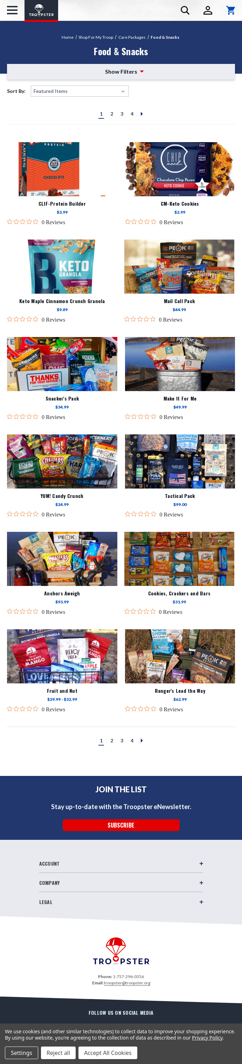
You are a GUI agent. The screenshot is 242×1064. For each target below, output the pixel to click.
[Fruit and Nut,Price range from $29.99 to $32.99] (62, 656)
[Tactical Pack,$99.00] (180, 461)
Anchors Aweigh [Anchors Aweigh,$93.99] (62, 593)
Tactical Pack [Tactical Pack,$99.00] (180, 495)
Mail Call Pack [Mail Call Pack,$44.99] (179, 301)
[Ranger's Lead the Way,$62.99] (180, 656)
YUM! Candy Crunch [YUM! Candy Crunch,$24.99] (62, 495)
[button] (121, 72)
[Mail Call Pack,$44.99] (179, 267)
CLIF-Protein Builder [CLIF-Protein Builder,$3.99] (62, 203)
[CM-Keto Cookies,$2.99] (180, 169)
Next (140, 115)
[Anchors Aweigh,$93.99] (62, 559)
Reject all (58, 1053)
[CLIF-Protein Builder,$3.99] (62, 169)
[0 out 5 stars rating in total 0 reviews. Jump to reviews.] (36, 222)
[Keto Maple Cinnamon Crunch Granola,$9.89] (62, 267)
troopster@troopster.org (127, 982)
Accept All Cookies (108, 1053)
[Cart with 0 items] (230, 10)
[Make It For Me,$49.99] (180, 364)
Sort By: (16, 91)
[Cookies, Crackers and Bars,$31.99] (179, 559)
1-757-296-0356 (128, 976)
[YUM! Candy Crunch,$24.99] (62, 461)
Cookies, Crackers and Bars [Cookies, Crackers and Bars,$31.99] (179, 593)
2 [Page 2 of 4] (111, 114)
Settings (21, 1053)
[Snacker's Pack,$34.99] (62, 364)
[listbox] (80, 91)
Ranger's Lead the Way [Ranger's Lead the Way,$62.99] (180, 690)
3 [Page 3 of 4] (121, 114)
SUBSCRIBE (121, 825)
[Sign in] (208, 10)
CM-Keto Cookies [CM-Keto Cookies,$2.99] (180, 203)
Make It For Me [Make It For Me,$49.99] (180, 398)
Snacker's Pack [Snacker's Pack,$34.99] (62, 398)
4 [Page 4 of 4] (132, 114)
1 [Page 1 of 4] (101, 114)
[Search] (185, 10)
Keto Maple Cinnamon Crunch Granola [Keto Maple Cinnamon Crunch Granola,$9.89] (62, 301)
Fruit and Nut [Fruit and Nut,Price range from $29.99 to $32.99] (62, 690)
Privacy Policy (207, 1037)
